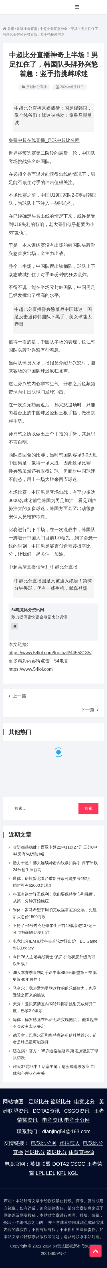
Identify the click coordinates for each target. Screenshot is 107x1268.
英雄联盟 (40, 1164)
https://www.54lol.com (31, 669)
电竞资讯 (52, 1120)
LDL (50, 1173)
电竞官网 (15, 1164)
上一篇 (17, 695)
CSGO (78, 1164)
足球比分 (39, 1101)
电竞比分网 (77, 1120)
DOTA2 (60, 1164)
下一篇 (89, 709)
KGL (73, 1173)
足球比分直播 (36, 87)
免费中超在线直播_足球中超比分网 (44, 140)
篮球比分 (61, 1101)
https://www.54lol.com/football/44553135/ (50, 652)
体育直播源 (81, 1152)
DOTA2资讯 (46, 1111)
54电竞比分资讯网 (27, 610)
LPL (40, 1173)
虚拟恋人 (69, 1143)
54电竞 (61, 661)
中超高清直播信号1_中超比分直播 (43, 566)
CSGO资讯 (77, 1111)
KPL (61, 1173)
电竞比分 (84, 1101)
